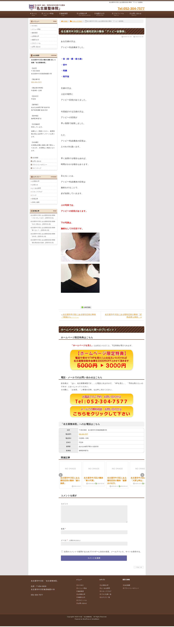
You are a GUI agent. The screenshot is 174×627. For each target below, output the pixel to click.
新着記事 (35, 198)
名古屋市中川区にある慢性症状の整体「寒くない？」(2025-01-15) (43, 229)
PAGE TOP (138, 570)
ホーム (35, 14)
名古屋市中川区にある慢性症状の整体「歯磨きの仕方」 (117, 480)
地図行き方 (102, 14)
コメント (64, 504)
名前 (63, 532)
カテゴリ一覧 (105, 600)
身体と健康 (35, 202)
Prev (61, 475)
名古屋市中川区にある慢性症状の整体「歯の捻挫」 (70, 480)
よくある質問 (36, 188)
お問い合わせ (137, 14)
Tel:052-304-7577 (131, 8)
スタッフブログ (76, 21)
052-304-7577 (83, 434)
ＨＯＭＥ (35, 26)
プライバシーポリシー (40, 165)
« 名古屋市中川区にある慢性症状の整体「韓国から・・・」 (78, 315)
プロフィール (120, 14)
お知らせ (35, 184)
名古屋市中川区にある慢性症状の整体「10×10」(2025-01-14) (43, 235)
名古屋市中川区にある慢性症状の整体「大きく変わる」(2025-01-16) (43, 223)
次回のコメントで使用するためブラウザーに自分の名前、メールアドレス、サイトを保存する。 (103, 554)
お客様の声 (85, 14)
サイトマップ (37, 168)
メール (63, 543)
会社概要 (35, 158)
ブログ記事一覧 (105, 597)
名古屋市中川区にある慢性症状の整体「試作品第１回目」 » (123, 315)
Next (142, 475)
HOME (64, 21)
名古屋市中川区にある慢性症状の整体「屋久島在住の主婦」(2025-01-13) (43, 241)
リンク (34, 195)
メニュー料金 (49, 14)
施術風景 (67, 14)
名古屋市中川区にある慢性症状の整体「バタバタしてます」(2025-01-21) (43, 216)
